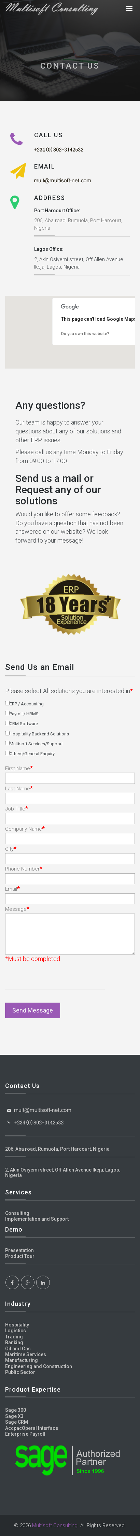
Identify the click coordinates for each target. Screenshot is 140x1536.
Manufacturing (21, 1360)
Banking (14, 1342)
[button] (116, 349)
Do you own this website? (85, 333)
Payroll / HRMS (24, 713)
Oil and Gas (18, 1348)
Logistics (15, 1330)
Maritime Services (25, 1354)
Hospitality (17, 1324)
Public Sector (20, 1372)
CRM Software (24, 723)
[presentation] (45, 979)
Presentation (19, 1250)
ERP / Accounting (27, 703)
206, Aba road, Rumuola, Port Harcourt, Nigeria (57, 1149)
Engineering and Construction (38, 1366)
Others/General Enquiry (32, 753)
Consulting (17, 1213)
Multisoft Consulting (55, 1525)
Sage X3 (14, 1416)
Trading (14, 1336)
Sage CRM (16, 1422)
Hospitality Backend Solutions (39, 733)
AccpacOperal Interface (31, 1428)
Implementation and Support (37, 1219)
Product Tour (19, 1256)
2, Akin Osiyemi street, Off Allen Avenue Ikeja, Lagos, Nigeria (62, 1172)
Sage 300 (15, 1410)
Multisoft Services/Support (36, 743)
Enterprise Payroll (25, 1434)
